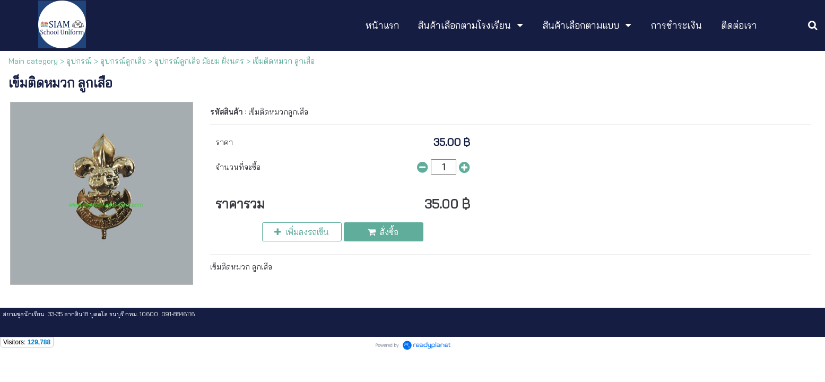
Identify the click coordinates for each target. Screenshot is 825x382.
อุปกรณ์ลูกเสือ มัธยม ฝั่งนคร (199, 61)
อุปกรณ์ (79, 61)
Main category (33, 61)
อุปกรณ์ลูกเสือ (123, 61)
